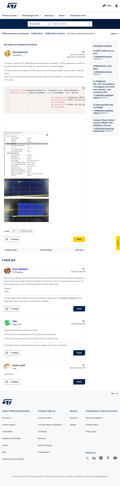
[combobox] (69, 24)
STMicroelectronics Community (12, 6)
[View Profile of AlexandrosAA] (20, 52)
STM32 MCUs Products (55, 34)
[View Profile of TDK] (14, 321)
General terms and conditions (13, 459)
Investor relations (8, 425)
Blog (4, 452)
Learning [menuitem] (48, 15)
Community (42, 431)
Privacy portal (91, 431)
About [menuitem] (62, 15)
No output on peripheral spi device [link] (81, 34)
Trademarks (79, 476)
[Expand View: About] (66, 15)
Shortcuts (73, 418)
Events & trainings (45, 445)
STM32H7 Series (26, 231)
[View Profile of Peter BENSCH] (20, 269)
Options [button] (114, 34)
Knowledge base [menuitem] (30, 15)
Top (112, 393)
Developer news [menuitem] (78, 15)
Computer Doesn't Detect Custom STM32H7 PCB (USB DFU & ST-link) (104, 122)
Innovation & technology (11, 438)
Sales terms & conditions (65, 476)
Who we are (6, 418)
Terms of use (50, 476)
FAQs (109, 6)
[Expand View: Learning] (55, 15)
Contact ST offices (45, 418)
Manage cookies (102, 476)
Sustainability (7, 431)
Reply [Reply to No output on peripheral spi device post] (79, 239)
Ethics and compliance (94, 418)
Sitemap (73, 425)
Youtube (117, 459)
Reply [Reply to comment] (79, 309)
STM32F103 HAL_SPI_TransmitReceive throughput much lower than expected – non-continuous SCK (104, 86)
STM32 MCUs (37, 34)
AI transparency (44, 452)
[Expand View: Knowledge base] (40, 15)
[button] (26, 154)
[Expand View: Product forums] (18, 15)
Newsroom (42, 438)
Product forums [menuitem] (9, 15)
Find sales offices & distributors (50, 425)
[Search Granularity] (37, 24)
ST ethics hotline (92, 425)
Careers (5, 445)
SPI (14, 231)
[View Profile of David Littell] (18, 365)
